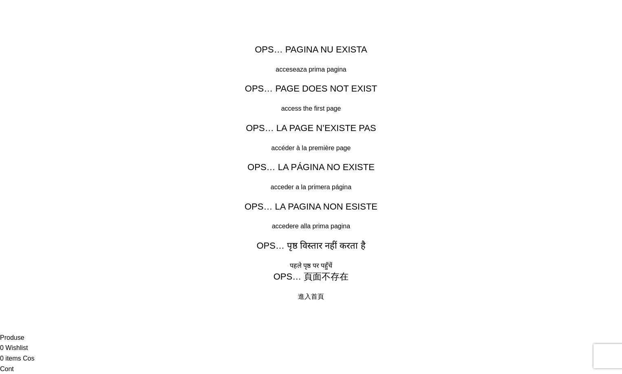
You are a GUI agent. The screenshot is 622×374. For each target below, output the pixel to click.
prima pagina (327, 69)
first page (327, 108)
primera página (329, 187)
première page (330, 147)
